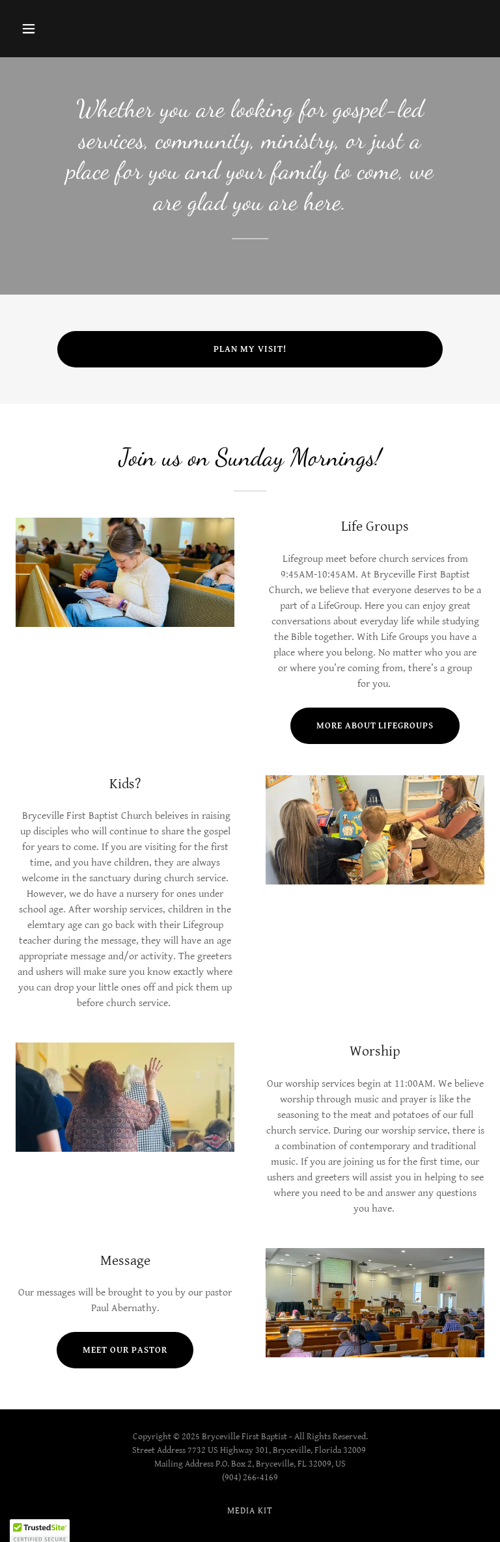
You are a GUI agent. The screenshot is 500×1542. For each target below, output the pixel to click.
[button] (51, 29)
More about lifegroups (375, 726)
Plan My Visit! (250, 349)
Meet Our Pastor (125, 1350)
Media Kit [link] (250, 1511)
